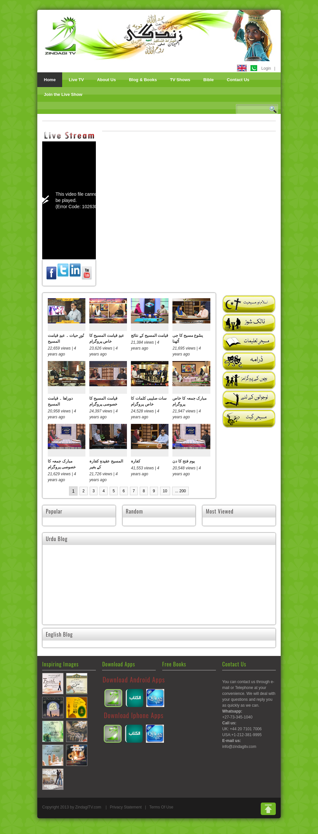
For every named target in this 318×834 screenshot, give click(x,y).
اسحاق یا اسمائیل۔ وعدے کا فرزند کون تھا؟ (81, 594)
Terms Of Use (161, 813)
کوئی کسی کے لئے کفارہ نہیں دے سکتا (158, 594)
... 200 (180, 491)
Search (272, 109)
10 (165, 491)
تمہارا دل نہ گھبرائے (222, 591)
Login (266, 68)
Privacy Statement (126, 813)
